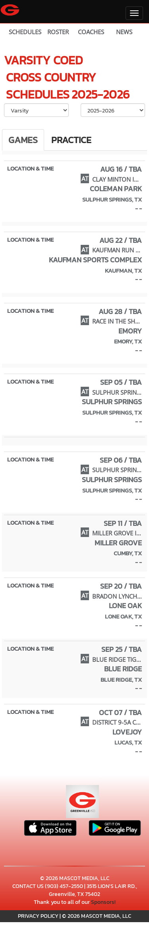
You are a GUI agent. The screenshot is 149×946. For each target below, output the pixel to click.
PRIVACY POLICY (38, 916)
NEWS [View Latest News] (124, 32)
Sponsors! (103, 902)
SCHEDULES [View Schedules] (25, 32)
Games (23, 140)
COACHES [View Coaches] (91, 32)
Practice (71, 140)
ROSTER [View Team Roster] (58, 32)
